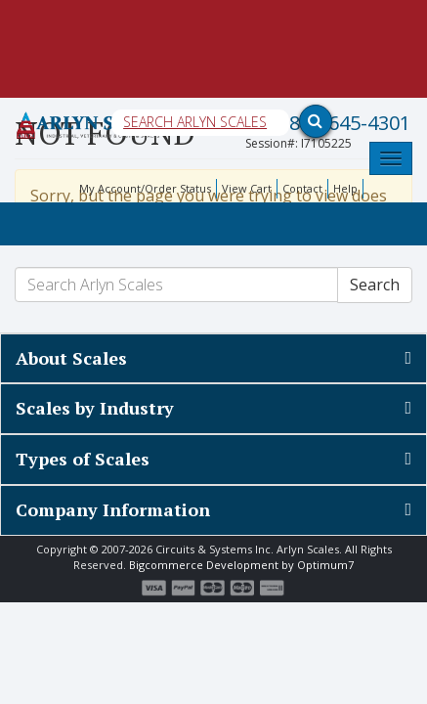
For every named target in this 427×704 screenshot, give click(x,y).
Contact (302, 188)
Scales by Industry (95, 407)
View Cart (247, 188)
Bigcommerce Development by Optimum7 (241, 564)
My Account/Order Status (145, 188)
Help (345, 188)
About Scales (71, 358)
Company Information (113, 509)
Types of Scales (82, 458)
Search (375, 284)
